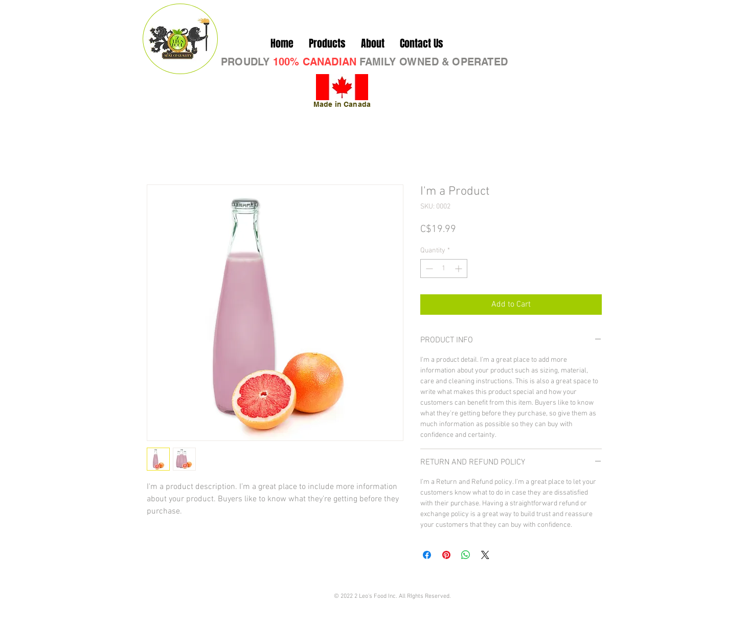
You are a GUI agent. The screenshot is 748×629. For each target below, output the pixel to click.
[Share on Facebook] (427, 555)
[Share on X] (485, 555)
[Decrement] (428, 268)
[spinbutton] (444, 268)
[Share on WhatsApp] (466, 555)
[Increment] (459, 268)
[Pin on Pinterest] (446, 555)
